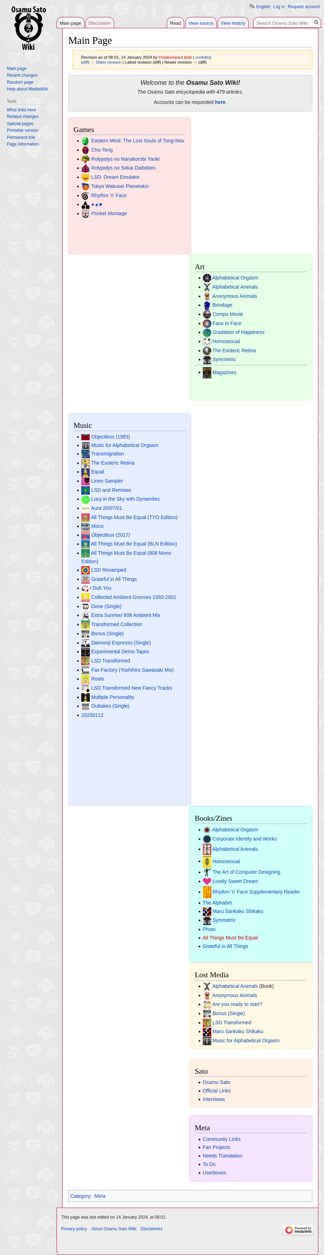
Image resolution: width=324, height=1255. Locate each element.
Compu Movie (227, 314)
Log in (279, 6)
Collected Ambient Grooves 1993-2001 (133, 597)
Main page (70, 23)
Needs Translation (223, 1156)
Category (80, 1196)
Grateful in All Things (114, 579)
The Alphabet (217, 903)
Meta (99, 1196)
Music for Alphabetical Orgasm (124, 445)
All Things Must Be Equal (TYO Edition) (134, 517)
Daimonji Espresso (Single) (121, 643)
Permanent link (21, 137)
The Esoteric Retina (234, 350)
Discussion (100, 23)
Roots (97, 679)
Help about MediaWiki (27, 89)
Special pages (20, 123)
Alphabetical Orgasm (235, 278)
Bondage (222, 305)
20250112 (92, 715)
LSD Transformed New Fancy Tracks (131, 688)
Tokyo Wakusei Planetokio (120, 186)
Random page (20, 82)
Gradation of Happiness (238, 332)
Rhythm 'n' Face (108, 195)
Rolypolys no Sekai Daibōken (123, 168)
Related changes (23, 116)
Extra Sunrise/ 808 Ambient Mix (125, 615)
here (220, 102)
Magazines (224, 372)
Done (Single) (106, 606)
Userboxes (214, 1173)
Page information (23, 144)
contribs (202, 57)
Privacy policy (74, 1228)
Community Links (222, 1139)
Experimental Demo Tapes (120, 651)
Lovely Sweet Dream (235, 881)
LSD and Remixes (111, 490)
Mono (97, 526)
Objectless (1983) (110, 437)
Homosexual (226, 341)
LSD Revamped (108, 570)
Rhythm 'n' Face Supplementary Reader (256, 892)
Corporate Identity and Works (244, 839)
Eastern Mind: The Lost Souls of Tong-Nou (137, 140)
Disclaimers (152, 1228)
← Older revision (106, 62)
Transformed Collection (116, 624)
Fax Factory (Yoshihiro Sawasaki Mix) (132, 670)
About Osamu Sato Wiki (113, 1228)
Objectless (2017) (110, 535)
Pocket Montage (109, 213)
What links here (21, 109)
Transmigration (107, 453)
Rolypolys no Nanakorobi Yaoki (125, 159)
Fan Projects (217, 1147)
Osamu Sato (216, 1082)
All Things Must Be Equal (230, 938)
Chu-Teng (102, 150)
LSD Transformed (110, 661)
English (263, 6)
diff (85, 62)
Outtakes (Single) (110, 706)
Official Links (217, 1091)
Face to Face (226, 323)
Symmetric (224, 359)
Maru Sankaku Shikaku (237, 911)
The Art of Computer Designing (246, 872)
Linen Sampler (107, 481)
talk (188, 57)
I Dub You (100, 588)
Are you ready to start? (237, 1004)
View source (200, 23)
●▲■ (96, 204)
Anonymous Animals (234, 296)
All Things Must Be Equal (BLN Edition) (134, 544)
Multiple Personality (112, 697)
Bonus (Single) (107, 633)
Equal (97, 472)
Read (175, 23)
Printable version (22, 130)
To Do (209, 1164)
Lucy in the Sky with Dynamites (125, 499)
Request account (304, 6)
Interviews (214, 1099)
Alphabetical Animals (235, 287)
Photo (209, 929)
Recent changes (22, 75)
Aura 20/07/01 (106, 508)
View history (233, 23)
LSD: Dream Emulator (115, 177)
